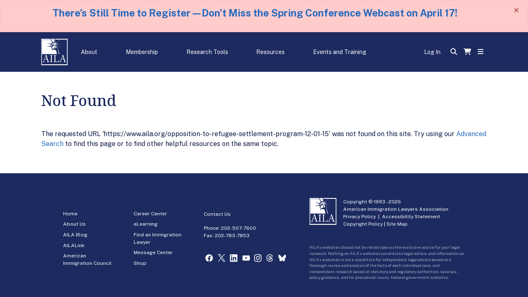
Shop (140, 263)
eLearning (146, 224)
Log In (432, 52)
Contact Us (217, 214)
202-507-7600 (238, 228)
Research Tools (207, 52)
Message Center (153, 252)
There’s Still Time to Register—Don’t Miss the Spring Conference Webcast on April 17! (254, 13)
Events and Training (339, 52)
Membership (142, 52)
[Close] (516, 10)
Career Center (150, 214)
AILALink (74, 245)
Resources (270, 52)
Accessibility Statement (411, 216)
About (89, 52)
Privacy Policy (359, 216)
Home (70, 214)
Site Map (397, 224)
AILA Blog (75, 235)
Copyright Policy (363, 224)
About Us (74, 224)
